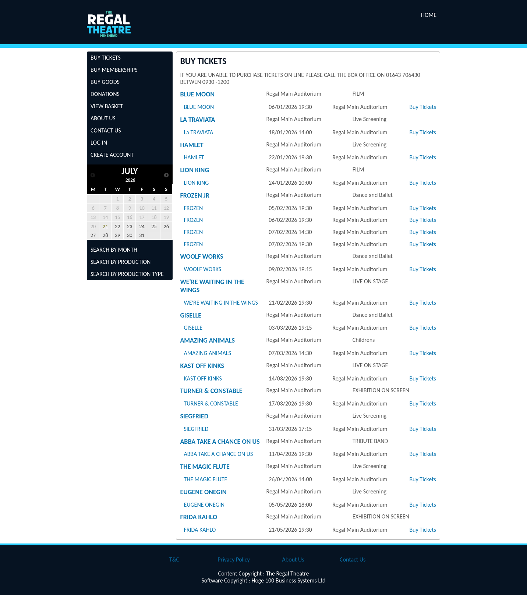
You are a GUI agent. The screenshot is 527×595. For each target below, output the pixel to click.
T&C (174, 559)
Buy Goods (105, 81)
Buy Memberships (114, 69)
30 (129, 235)
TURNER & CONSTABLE (211, 391)
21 (105, 226)
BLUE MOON (197, 94)
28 (105, 235)
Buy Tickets (106, 57)
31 (142, 235)
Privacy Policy (233, 559)
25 (154, 226)
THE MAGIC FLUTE (204, 467)
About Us (103, 118)
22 (117, 226)
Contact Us (106, 130)
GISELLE (190, 315)
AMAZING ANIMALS (207, 340)
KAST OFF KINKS (202, 366)
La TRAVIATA (197, 120)
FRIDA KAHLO (198, 517)
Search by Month (114, 249)
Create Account (112, 154)
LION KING (194, 170)
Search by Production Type (127, 273)
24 (142, 226)
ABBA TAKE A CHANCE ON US (219, 442)
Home (428, 14)
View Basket (107, 106)
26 (166, 226)
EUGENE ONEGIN (203, 492)
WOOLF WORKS (201, 256)
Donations (105, 94)
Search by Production (121, 261)
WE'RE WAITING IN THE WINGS (221, 302)
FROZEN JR (194, 195)
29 (117, 235)
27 (93, 235)
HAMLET (191, 145)
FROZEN (193, 208)
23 (129, 226)
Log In (99, 142)
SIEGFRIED (194, 416)
